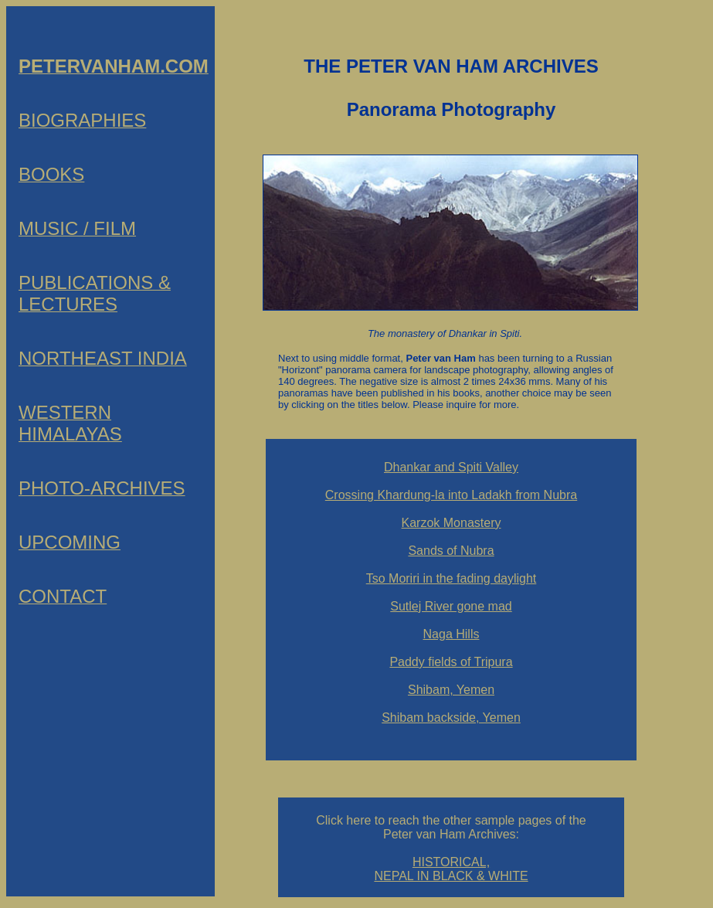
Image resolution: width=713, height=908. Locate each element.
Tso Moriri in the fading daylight (451, 578)
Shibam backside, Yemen (451, 717)
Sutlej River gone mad (450, 606)
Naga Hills (451, 634)
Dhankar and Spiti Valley (451, 467)
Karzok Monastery (451, 522)
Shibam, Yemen (451, 689)
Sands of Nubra (451, 550)
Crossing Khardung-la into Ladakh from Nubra (451, 495)
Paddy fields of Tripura (450, 661)
